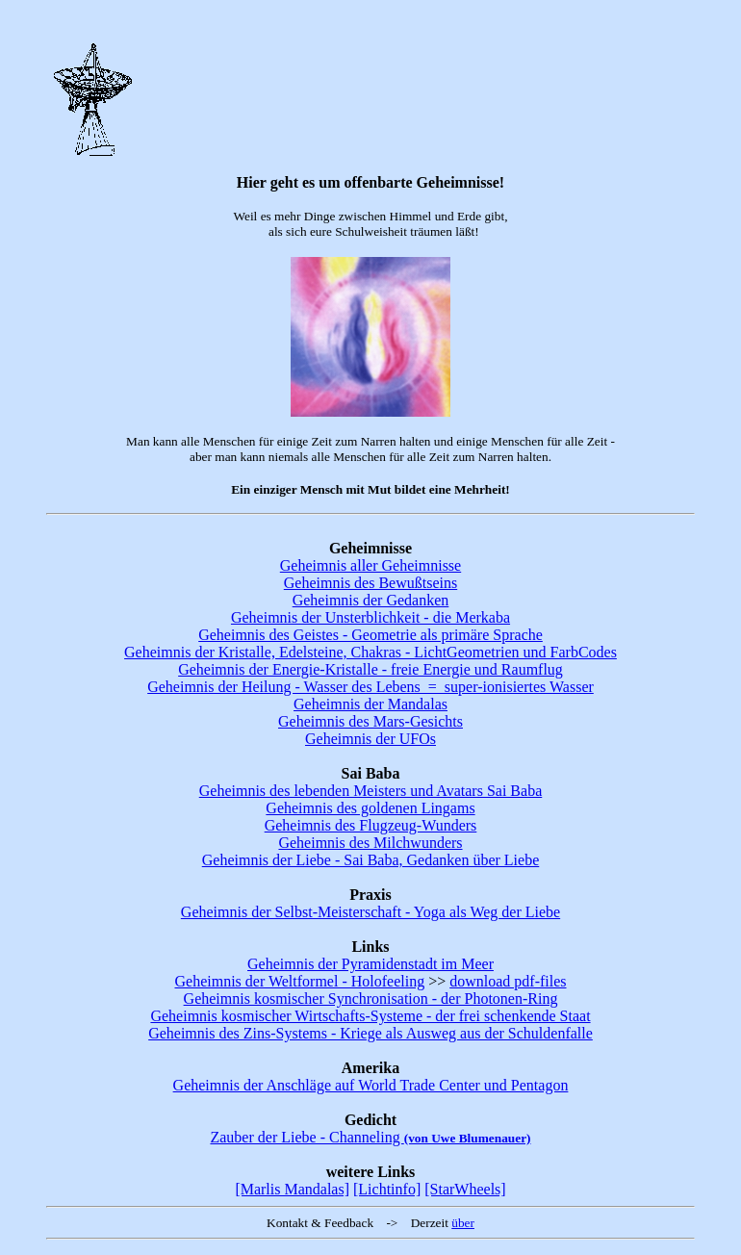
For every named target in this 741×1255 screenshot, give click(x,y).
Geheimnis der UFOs (370, 738)
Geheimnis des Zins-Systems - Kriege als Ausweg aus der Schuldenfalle (370, 1033)
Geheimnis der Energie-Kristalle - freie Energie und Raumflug (370, 669)
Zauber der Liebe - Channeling (370, 1137)
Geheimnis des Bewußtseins (370, 583)
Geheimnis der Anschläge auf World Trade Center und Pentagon (371, 1085)
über (462, 1223)
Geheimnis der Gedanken (371, 600)
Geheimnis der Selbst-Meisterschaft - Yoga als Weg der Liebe (370, 912)
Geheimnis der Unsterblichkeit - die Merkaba (370, 617)
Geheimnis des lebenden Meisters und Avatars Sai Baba (371, 790)
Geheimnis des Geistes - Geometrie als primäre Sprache (370, 635)
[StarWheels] (464, 1189)
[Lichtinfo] (387, 1189)
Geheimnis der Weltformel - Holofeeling (299, 981)
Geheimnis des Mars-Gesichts (370, 721)
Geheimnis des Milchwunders (370, 842)
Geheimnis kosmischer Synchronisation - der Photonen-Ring (371, 998)
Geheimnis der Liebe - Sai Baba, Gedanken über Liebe (371, 860)
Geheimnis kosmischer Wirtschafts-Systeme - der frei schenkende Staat (370, 1016)
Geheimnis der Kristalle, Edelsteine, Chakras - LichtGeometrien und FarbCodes (370, 652)
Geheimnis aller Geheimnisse (370, 565)
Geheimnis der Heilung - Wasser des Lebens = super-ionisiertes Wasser (370, 687)
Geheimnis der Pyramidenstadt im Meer (370, 964)
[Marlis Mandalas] (292, 1189)
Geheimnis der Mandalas (370, 704)
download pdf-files (507, 981)
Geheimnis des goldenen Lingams (370, 808)
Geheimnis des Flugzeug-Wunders (371, 825)
